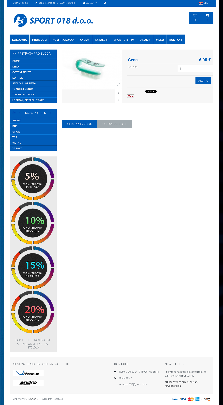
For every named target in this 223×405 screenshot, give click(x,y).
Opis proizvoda (79, 124)
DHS (15, 126)
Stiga (16, 131)
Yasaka (17, 148)
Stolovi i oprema (24, 83)
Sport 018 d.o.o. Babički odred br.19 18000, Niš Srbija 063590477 (60, 3)
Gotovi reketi (21, 72)
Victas (16, 142)
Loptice (17, 77)
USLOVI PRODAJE (114, 124)
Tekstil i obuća (22, 89)
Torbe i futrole (23, 94)
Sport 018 (35, 399)
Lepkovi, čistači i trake (28, 100)
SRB (205, 3)
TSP (14, 137)
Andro (16, 120)
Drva (15, 66)
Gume (16, 61)
